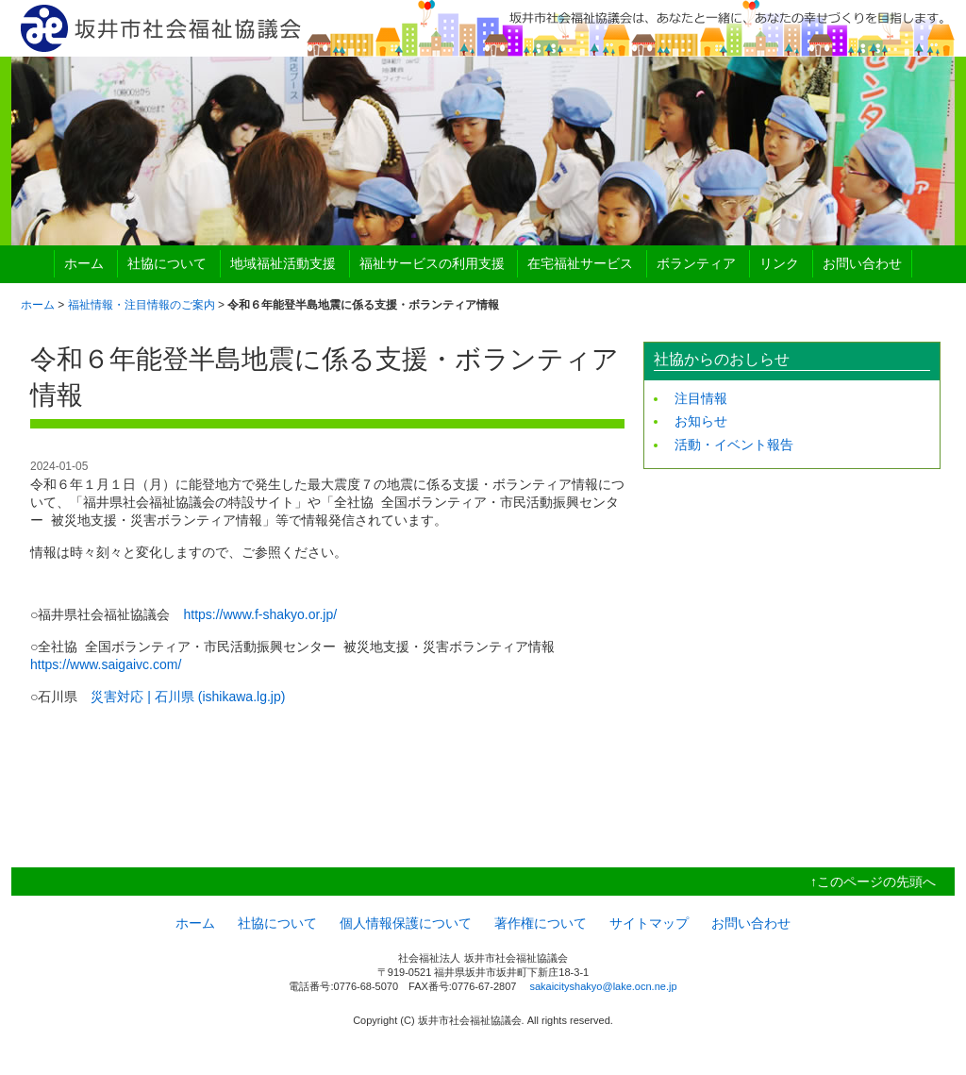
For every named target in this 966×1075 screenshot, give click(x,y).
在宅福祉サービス (580, 263)
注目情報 (701, 398)
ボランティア (696, 263)
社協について (167, 263)
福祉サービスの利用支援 (432, 263)
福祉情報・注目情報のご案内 (141, 304)
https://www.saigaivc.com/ (105, 664)
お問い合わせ (862, 263)
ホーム (84, 263)
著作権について (540, 923)
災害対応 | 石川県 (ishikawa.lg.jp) (188, 696)
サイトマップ (649, 923)
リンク (779, 263)
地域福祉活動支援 (283, 263)
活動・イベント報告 (734, 444)
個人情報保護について (406, 923)
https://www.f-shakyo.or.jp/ (260, 614)
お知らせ (701, 420)
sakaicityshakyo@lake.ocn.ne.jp (602, 986)
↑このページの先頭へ (873, 881)
